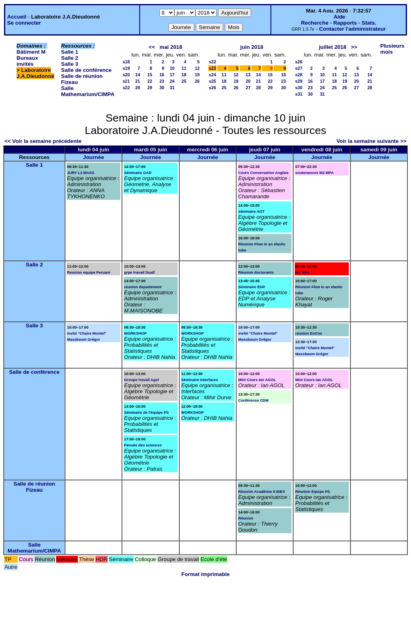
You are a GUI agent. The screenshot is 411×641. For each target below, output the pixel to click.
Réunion (245, 518)
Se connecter (24, 23)
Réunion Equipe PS (312, 492)
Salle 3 (69, 64)
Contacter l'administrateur (352, 29)
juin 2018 (251, 47)
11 (184, 68)
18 (184, 74)
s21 (126, 81)
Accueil (16, 17)
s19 (126, 68)
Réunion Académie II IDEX (261, 492)
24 (172, 81)
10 (172, 68)
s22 (126, 87)
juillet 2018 (332, 47)
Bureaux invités (27, 61)
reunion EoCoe (308, 333)
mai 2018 (170, 47)
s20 (126, 74)
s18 (126, 61)
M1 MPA (302, 272)
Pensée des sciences (142, 445)
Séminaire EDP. (252, 287)
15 (149, 74)
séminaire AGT (251, 211)
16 (161, 74)
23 (161, 81)
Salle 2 (69, 58)
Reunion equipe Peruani (88, 272)
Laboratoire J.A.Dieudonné (35, 73)
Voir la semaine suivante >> (371, 141)
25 (184, 81)
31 (172, 87)
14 (137, 74)
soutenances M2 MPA (314, 173)
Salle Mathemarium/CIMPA (87, 91)
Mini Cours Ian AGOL (257, 380)
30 (161, 87)
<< (152, 47)
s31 (298, 94)
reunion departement (142, 287)
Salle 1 (69, 52)
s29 (298, 81)
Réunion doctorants (256, 272)
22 (149, 81)
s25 (212, 81)
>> (354, 47)
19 (197, 74)
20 (248, 81)
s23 (212, 68)
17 (172, 74)
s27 (298, 68)
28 (137, 87)
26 (197, 81)
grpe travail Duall (139, 272)
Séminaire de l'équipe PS (146, 413)
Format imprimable (205, 574)
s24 (212, 74)
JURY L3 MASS (80, 173)
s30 (298, 87)
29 (149, 87)
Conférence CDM (253, 400)
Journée (93, 157)
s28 (298, 74)
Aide (339, 17)
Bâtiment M (31, 52)
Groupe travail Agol (141, 380)
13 (248, 74)
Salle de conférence (86, 70)
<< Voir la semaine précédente (43, 141)
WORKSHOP (135, 333)
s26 (212, 87)
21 (137, 81)
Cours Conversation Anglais (263, 173)
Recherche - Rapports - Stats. (338, 23)
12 (197, 68)
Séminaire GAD (137, 173)
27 (248, 87)
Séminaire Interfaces (199, 380)
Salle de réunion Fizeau (34, 487)
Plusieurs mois (392, 49)
